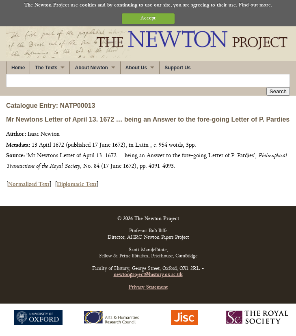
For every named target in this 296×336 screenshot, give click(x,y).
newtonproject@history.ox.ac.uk (148, 275)
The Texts (46, 68)
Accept (148, 18)
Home (18, 68)
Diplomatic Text (77, 185)
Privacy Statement (148, 287)
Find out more (255, 5)
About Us (136, 68)
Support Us (177, 68)
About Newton (91, 68)
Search (278, 91)
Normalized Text (29, 185)
